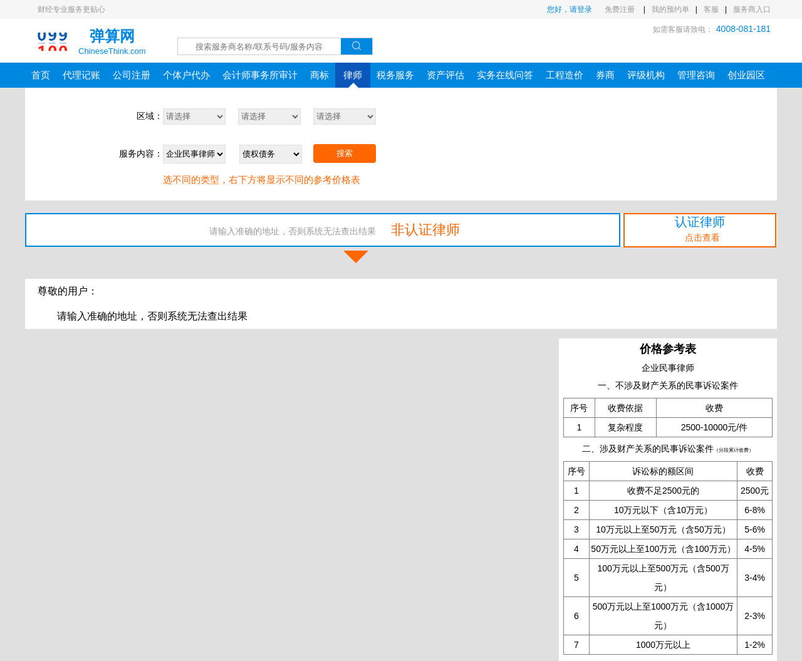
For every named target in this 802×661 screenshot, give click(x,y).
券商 (605, 75)
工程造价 (564, 75)
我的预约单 (670, 9)
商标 (319, 75)
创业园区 (746, 75)
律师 (352, 79)
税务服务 (395, 75)
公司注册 (131, 75)
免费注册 (621, 9)
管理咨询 (696, 75)
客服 (711, 9)
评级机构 (646, 75)
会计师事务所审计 (260, 75)
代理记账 (81, 75)
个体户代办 (186, 75)
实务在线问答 (505, 75)
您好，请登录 (569, 9)
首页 (40, 75)
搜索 (344, 153)
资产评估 (445, 75)
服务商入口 (752, 9)
